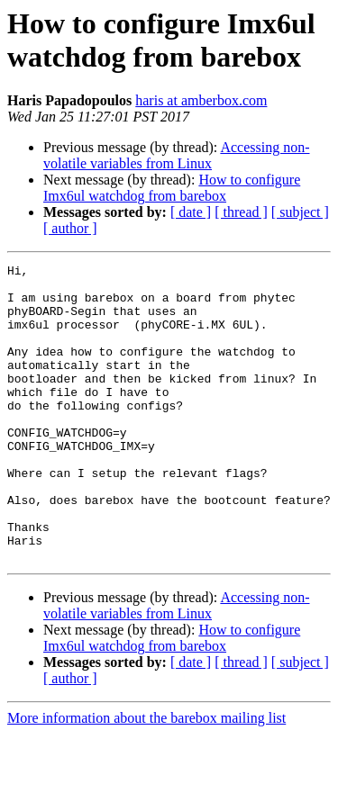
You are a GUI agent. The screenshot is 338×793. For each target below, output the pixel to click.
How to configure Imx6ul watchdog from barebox (171, 187)
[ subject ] (300, 212)
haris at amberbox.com (201, 100)
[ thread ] (241, 212)
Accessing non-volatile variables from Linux (176, 155)
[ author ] (70, 228)
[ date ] (190, 212)
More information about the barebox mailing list (146, 777)
